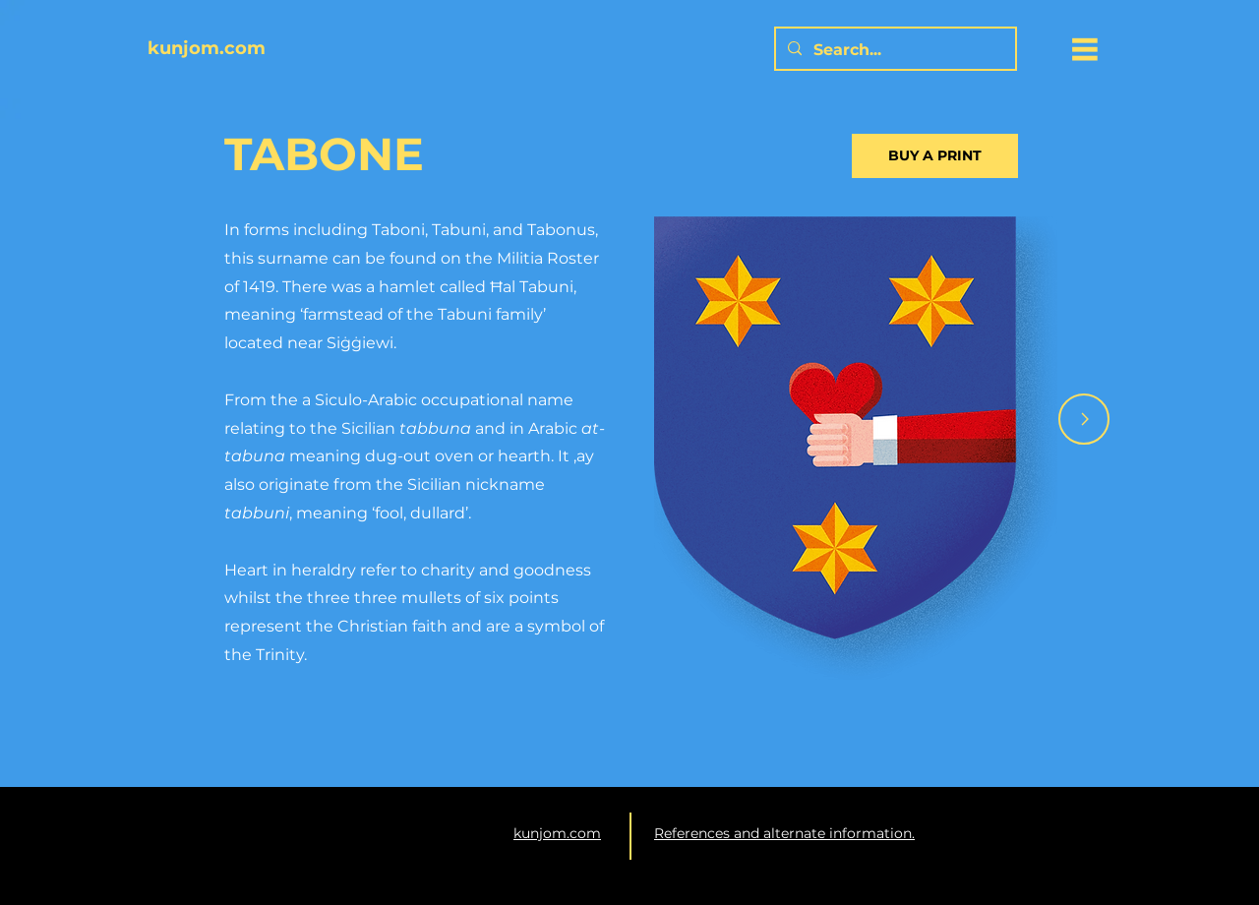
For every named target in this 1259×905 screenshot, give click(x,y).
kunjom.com (557, 833)
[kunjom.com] (376, 49)
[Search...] (893, 51)
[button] (1084, 49)
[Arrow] (1083, 419)
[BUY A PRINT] (935, 156)
